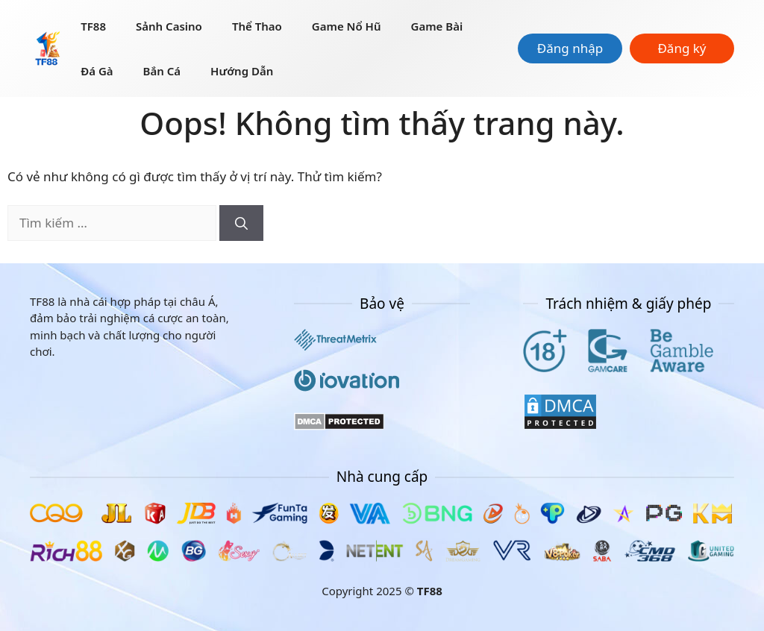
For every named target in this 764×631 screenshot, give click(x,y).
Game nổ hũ (346, 26)
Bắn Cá (162, 70)
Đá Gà (97, 70)
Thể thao (257, 26)
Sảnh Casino (169, 26)
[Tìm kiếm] (241, 223)
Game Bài (437, 26)
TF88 (93, 26)
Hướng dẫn (241, 70)
